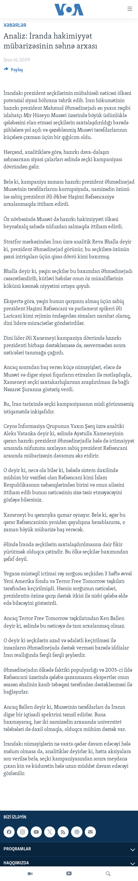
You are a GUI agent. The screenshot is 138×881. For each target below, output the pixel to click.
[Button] (13, 71)
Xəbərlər (15, 25)
